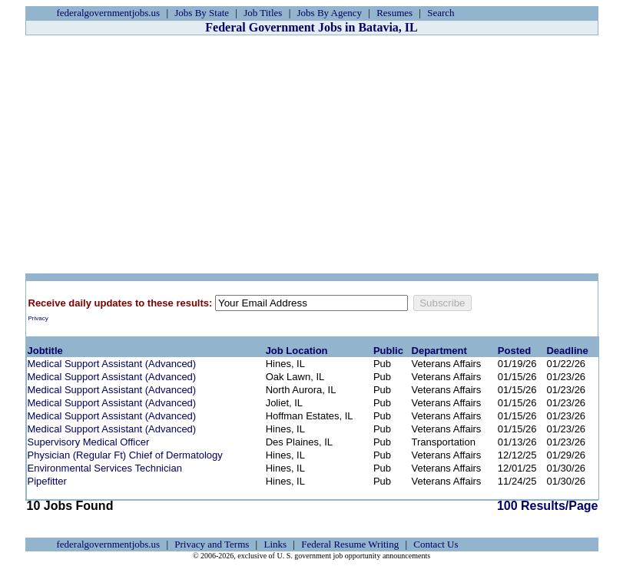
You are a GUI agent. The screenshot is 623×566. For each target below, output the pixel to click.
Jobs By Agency (330, 12)
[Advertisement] (312, 154)
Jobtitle (45, 350)
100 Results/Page (547, 505)
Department (439, 350)
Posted (514, 350)
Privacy (38, 318)
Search (440, 12)
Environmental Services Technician (105, 468)
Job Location (297, 350)
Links (275, 544)
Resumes (394, 12)
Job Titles (263, 12)
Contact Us (435, 544)
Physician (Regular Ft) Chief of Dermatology (125, 455)
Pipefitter (47, 481)
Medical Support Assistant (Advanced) (112, 363)
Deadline (567, 350)
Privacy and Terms (211, 544)
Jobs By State (201, 12)
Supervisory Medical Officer (89, 442)
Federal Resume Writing (350, 544)
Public (388, 350)
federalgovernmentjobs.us (109, 12)
